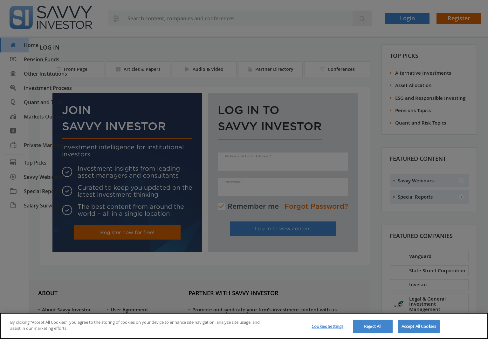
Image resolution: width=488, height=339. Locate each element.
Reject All (372, 326)
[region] (244, 326)
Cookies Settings (327, 326)
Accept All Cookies (419, 326)
